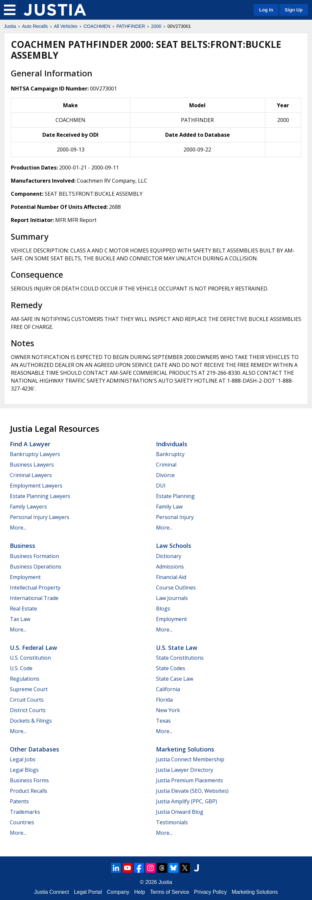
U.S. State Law (176, 647)
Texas (163, 720)
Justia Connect (51, 892)
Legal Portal (88, 892)
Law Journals (172, 598)
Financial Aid (171, 577)
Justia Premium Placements (189, 780)
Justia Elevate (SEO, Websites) (192, 790)
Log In (266, 9)
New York (168, 710)
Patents (19, 801)
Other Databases (34, 749)
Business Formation (34, 556)
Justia (10, 26)
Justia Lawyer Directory (184, 769)
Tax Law (20, 619)
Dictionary (168, 556)
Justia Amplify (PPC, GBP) (186, 801)
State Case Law (174, 678)
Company (118, 892)
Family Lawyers (28, 506)
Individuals (171, 444)
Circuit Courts (27, 699)
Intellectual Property (35, 587)
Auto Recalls (35, 26)
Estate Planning (175, 496)
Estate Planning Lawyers (40, 496)
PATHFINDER (130, 26)
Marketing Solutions (185, 749)
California (168, 689)
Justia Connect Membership (190, 759)
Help (139, 892)
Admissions (170, 566)
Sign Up (293, 9)
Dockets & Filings (31, 720)
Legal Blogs (24, 769)
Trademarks (25, 811)
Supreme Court (29, 689)
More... (18, 527)
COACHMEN (96, 26)
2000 (156, 26)
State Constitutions (180, 657)
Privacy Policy (210, 892)
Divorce (165, 475)
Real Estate (23, 608)
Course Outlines (176, 587)
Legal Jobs (22, 759)
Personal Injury (175, 517)
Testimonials (172, 822)
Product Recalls (28, 790)
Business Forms (29, 780)
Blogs (163, 608)
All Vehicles (66, 26)
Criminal (166, 464)
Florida (164, 699)
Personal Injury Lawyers (39, 517)
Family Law (169, 506)
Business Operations (35, 566)
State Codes (170, 668)
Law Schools (173, 546)
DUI (161, 485)
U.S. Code (21, 668)
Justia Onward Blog (179, 811)
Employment (25, 577)
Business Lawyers (32, 464)
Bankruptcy (170, 454)
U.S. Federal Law (33, 647)
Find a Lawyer (30, 444)
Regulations (24, 678)
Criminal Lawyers (31, 475)
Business (22, 546)
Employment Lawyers (36, 485)
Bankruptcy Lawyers (35, 454)
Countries (22, 822)
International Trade (34, 598)
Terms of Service (169, 892)
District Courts (28, 710)
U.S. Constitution (30, 657)
